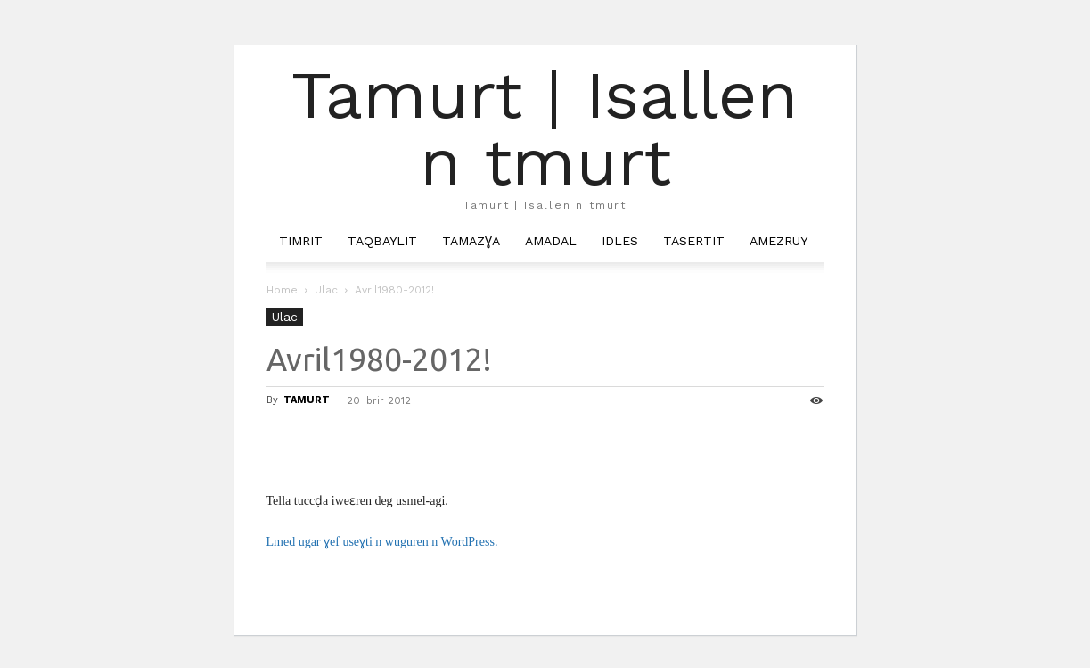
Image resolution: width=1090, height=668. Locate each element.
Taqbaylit (382, 241)
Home (282, 290)
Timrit (301, 241)
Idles (620, 241)
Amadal (551, 241)
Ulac (326, 290)
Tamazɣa (471, 241)
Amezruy (778, 241)
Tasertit (694, 241)
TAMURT (306, 400)
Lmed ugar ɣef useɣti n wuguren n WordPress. (382, 541)
